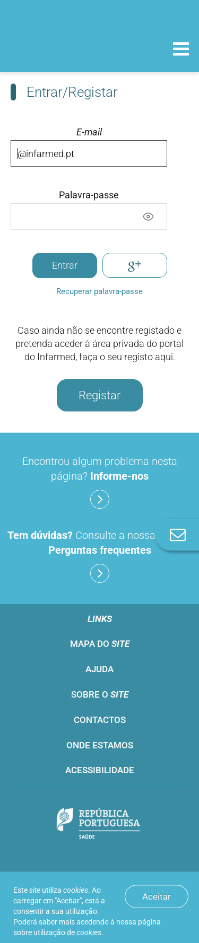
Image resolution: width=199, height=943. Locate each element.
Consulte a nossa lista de (99, 556)
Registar (99, 395)
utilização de (67, 932)
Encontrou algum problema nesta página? (99, 482)
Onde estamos (99, 745)
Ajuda (99, 669)
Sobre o (99, 694)
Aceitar (156, 896)
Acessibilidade (99, 770)
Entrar (64, 265)
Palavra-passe (89, 195)
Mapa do (99, 643)
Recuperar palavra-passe (99, 291)
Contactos (100, 720)
